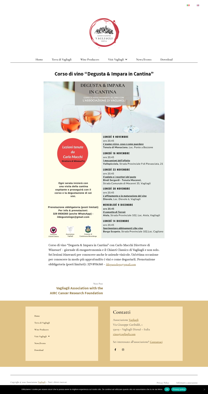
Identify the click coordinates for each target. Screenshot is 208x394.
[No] (204, 389)
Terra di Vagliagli (61, 59)
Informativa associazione (187, 382)
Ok (167, 389)
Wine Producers (89, 59)
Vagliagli (133, 320)
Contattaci (156, 342)
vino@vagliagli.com (124, 334)
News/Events (144, 59)
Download (166, 59)
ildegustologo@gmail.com (121, 264)
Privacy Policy (163, 382)
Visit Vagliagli (117, 59)
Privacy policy (179, 389)
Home (39, 59)
